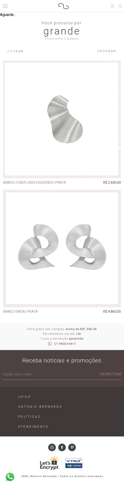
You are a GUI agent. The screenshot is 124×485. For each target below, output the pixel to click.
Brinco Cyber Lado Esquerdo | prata (34, 182)
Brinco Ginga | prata (20, 311)
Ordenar (107, 51)
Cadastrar (110, 374)
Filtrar (16, 51)
